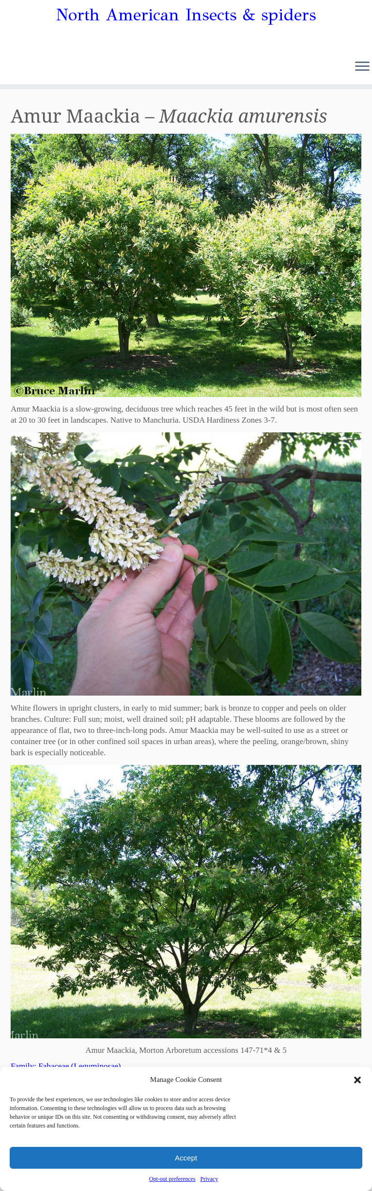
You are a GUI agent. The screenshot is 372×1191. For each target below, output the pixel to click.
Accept (186, 1158)
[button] (357, 1080)
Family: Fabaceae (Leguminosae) (66, 1066)
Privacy (209, 1178)
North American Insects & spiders (186, 15)
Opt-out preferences (172, 1178)
